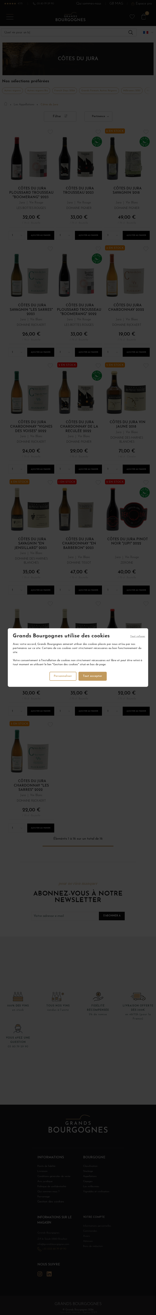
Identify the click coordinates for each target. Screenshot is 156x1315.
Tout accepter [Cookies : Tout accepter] (93, 676)
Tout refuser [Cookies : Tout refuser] (137, 636)
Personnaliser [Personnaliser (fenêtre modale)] (62, 676)
